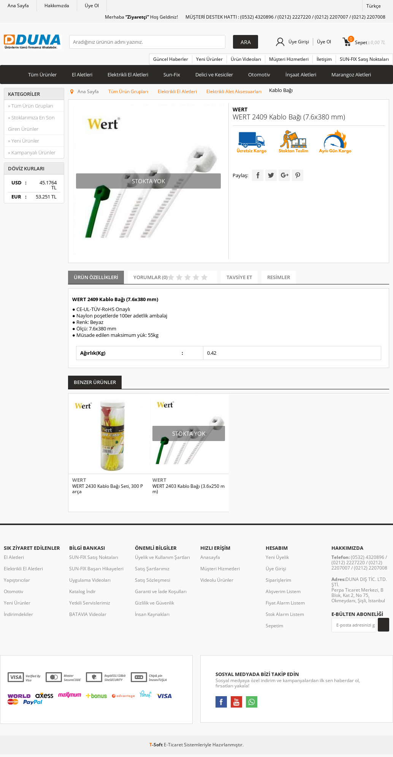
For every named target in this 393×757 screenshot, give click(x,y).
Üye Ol (92, 5)
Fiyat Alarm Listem (285, 608)
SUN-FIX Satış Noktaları (364, 59)
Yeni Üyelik (277, 562)
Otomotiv (259, 74)
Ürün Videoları (246, 59)
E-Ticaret (173, 749)
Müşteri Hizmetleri (289, 59)
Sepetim (274, 630)
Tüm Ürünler (42, 74)
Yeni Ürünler (209, 59)
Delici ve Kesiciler (214, 74)
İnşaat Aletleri (300, 74)
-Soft (156, 749)
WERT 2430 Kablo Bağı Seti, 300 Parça (107, 489)
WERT (240, 109)
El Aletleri (82, 74)
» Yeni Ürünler (23, 140)
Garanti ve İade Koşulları (161, 596)
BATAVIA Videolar (87, 619)
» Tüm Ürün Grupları (30, 105)
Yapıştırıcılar (17, 585)
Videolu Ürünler (216, 585)
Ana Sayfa (18, 5)
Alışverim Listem (283, 596)
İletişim (324, 59)
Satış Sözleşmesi (152, 585)
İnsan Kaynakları (152, 619)
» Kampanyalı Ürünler (31, 152)
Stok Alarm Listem (285, 619)
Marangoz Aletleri (351, 74)
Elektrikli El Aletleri (128, 74)
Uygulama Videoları (90, 585)
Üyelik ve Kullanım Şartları (162, 562)
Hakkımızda (56, 5)
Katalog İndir (82, 596)
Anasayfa (210, 562)
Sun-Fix (171, 74)
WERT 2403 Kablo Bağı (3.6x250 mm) (188, 489)
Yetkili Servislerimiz (89, 608)
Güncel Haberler (170, 59)
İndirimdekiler (18, 619)
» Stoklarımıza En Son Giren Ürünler (31, 123)
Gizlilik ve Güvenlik (154, 608)
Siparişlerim (278, 585)
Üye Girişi (298, 41)
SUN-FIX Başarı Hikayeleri (96, 573)
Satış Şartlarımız (152, 573)
